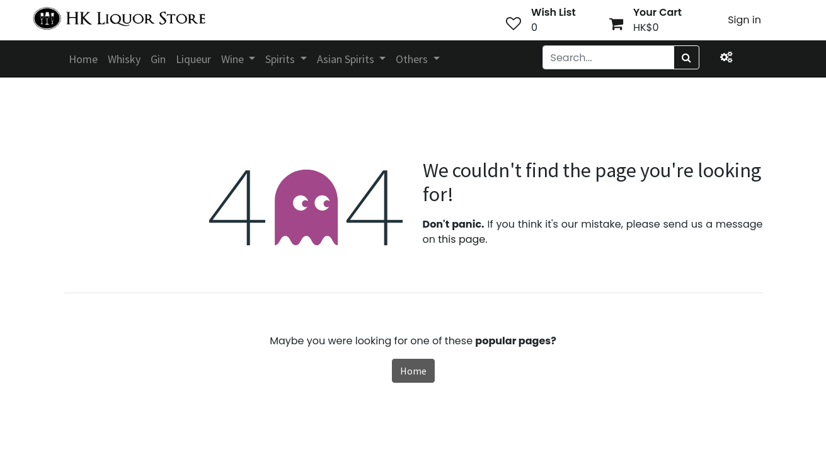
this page (461, 239)
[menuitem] (83, 59)
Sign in (744, 20)
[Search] (686, 57)
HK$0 (646, 27)
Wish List (553, 12)
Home (413, 370)
